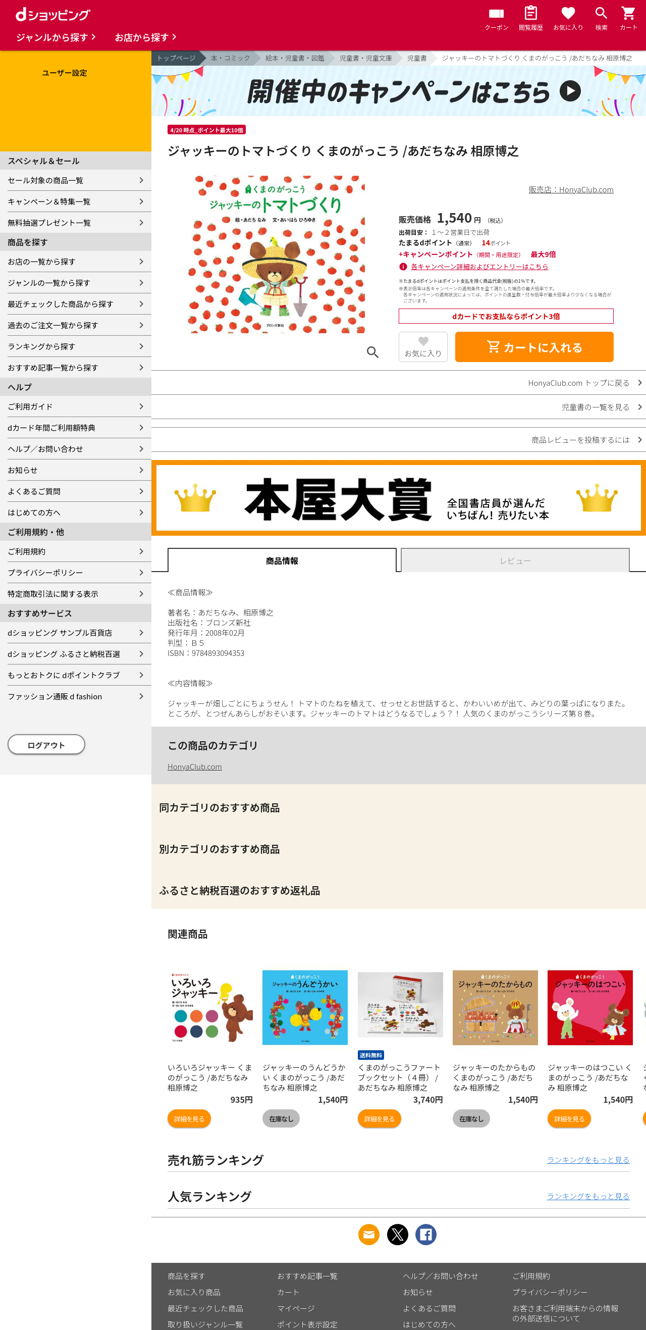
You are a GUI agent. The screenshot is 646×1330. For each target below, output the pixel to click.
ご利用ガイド (30, 406)
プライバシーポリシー (45, 572)
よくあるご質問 (34, 491)
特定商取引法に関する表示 (53, 593)
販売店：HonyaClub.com (571, 189)
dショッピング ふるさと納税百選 (64, 653)
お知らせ (23, 470)
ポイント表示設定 (307, 1324)
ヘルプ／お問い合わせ (45, 448)
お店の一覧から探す (42, 261)
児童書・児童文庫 (366, 58)
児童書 (417, 58)
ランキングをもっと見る (588, 1159)
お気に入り (423, 353)
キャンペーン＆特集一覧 (49, 201)
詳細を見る (189, 1118)
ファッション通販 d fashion (55, 696)
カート (288, 1292)
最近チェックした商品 (205, 1308)
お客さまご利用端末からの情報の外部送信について (565, 1313)
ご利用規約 (26, 551)
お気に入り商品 (194, 1292)
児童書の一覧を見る (596, 407)
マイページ (296, 1308)
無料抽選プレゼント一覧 (49, 222)
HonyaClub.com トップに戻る (579, 382)
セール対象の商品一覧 (45, 180)
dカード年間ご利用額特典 (51, 427)
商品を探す (186, 1275)
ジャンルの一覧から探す (49, 282)
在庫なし (281, 1118)
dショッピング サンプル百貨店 (60, 632)
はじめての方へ (34, 512)
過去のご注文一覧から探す (53, 325)
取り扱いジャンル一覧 (205, 1324)
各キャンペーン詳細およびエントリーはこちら (480, 266)
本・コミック (230, 58)
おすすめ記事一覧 (307, 1275)
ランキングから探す (42, 346)
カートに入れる (534, 347)
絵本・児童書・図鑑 (295, 58)
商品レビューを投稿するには (580, 439)
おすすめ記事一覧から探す (53, 367)
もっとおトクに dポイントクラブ (64, 675)
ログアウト (47, 745)
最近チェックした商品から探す (61, 303)
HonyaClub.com (195, 766)
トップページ (176, 58)
